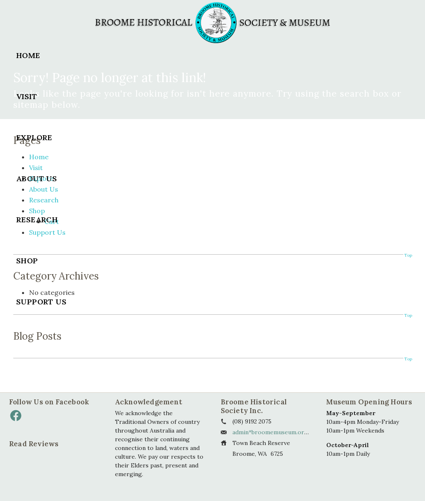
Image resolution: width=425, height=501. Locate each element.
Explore (34, 137)
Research (37, 219)
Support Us (41, 301)
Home (28, 55)
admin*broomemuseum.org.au (273, 432)
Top (408, 359)
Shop (27, 260)
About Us (36, 178)
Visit (26, 96)
